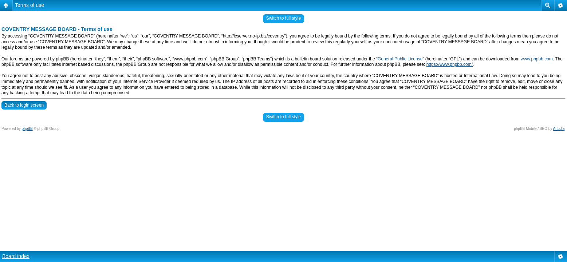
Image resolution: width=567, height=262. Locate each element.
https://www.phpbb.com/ (449, 64)
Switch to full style (283, 18)
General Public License (400, 58)
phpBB (27, 129)
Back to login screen (24, 105)
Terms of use (29, 5)
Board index (15, 256)
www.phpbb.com (537, 58)
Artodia (559, 129)
